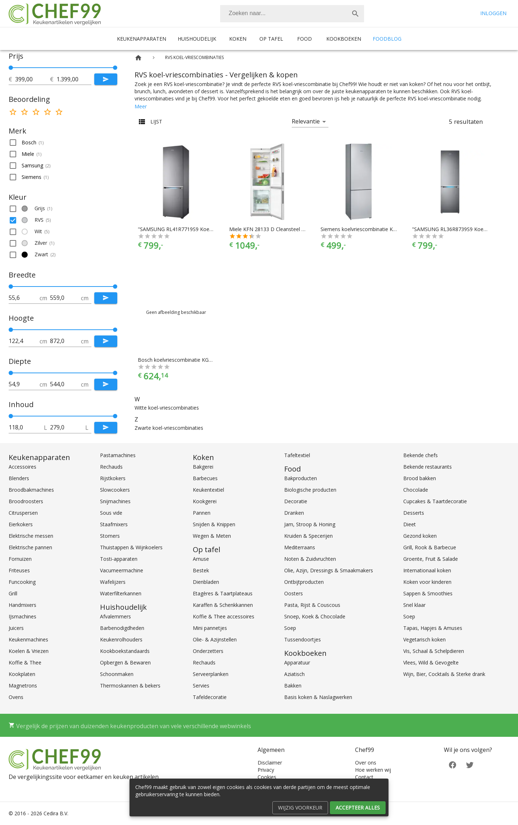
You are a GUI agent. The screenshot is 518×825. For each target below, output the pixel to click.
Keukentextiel (208, 489)
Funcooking (22, 581)
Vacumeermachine (121, 570)
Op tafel (271, 38)
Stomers (110, 535)
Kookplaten (22, 674)
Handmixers (22, 604)
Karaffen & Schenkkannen (223, 604)
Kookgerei (205, 501)
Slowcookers (115, 489)
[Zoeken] (283, 13)
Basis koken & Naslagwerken (318, 697)
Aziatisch (294, 674)
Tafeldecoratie (210, 697)
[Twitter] (469, 764)
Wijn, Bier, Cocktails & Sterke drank (444, 674)
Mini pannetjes (210, 628)
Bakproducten (300, 478)
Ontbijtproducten (304, 581)
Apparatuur (297, 662)
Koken (237, 38)
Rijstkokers (113, 478)
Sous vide (111, 512)
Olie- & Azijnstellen (215, 639)
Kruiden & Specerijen (308, 535)
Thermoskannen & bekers (130, 685)
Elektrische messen (31, 535)
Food (304, 38)
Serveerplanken (210, 674)
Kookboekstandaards (125, 651)
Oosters (293, 593)
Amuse (201, 558)
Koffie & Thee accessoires (223, 616)
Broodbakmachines (31, 489)
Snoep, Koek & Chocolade (314, 616)
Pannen (201, 512)
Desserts (413, 512)
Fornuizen (20, 558)
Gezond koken (420, 535)
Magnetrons (23, 685)
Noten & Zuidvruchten (310, 558)
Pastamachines (118, 455)
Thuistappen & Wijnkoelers (131, 547)
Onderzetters (208, 651)
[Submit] (105, 79)
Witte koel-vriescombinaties (167, 407)
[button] (63, 142)
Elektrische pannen (30, 547)
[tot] (32, 79)
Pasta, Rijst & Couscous (312, 604)
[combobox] (292, 13)
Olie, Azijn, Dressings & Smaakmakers (328, 570)
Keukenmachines (28, 639)
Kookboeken (343, 38)
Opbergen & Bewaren (125, 662)
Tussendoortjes (302, 639)
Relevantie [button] (306, 121)
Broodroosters (26, 501)
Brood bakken (419, 478)
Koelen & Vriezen (29, 651)
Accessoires (22, 466)
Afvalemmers (115, 616)
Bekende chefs (420, 455)
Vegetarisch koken (424, 639)
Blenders (19, 478)
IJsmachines (22, 616)
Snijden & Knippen (214, 524)
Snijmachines (115, 501)
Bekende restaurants (427, 466)
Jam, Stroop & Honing (309, 524)
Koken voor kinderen (427, 581)
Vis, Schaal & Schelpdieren (433, 651)
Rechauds (111, 466)
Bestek (201, 570)
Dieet (409, 524)
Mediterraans (299, 547)
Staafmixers (114, 524)
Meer (141, 106)
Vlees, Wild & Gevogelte (431, 662)
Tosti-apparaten (118, 558)
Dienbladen (206, 581)
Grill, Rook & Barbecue (429, 547)
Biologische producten (310, 489)
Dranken (294, 512)
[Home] (138, 58)
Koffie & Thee (25, 662)
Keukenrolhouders (121, 639)
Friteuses (19, 570)
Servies (201, 685)
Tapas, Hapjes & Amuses (432, 628)
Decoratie (295, 501)
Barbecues (205, 478)
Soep (290, 628)
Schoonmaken (116, 674)
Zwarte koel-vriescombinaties (169, 427)
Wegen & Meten (212, 535)
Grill (13, 593)
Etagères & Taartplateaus (223, 593)
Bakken (292, 685)
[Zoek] (355, 13)
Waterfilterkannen (120, 593)
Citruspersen (23, 512)
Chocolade (415, 489)
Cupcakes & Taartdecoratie (435, 501)
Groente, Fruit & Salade (430, 558)
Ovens (16, 697)
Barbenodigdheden (122, 628)
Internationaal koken (427, 570)
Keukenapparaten (141, 38)
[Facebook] (452, 764)
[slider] (63, 68)
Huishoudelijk (197, 38)
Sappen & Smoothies (428, 593)
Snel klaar (414, 604)
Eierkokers (21, 524)
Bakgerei (203, 466)
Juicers (16, 628)
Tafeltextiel (297, 455)
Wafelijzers (113, 581)
